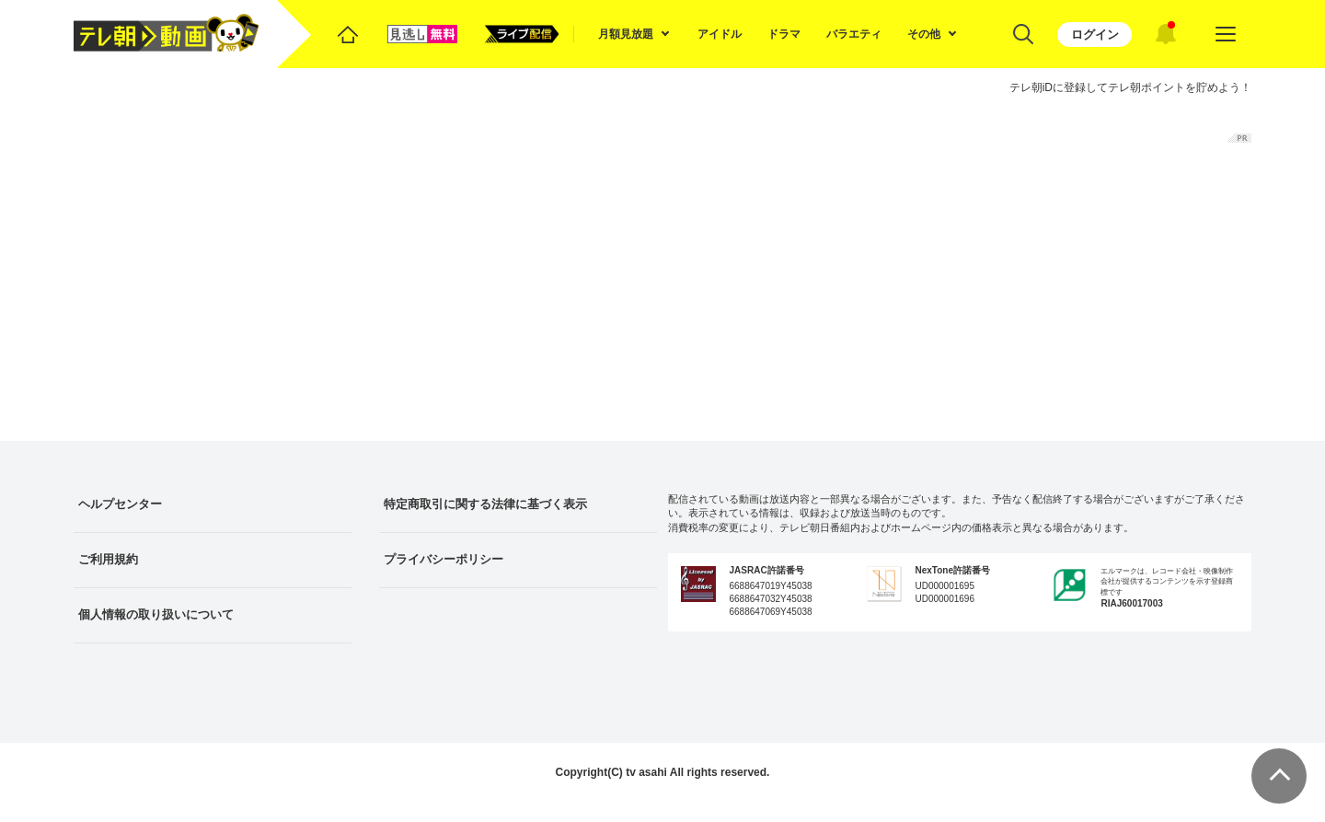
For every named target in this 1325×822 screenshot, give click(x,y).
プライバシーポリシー (443, 559)
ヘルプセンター (120, 504)
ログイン (1095, 34)
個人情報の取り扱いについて (156, 614)
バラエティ (853, 34)
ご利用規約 (108, 559)
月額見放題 (625, 34)
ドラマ (784, 34)
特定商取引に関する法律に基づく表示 (485, 504)
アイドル (719, 34)
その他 (923, 34)
